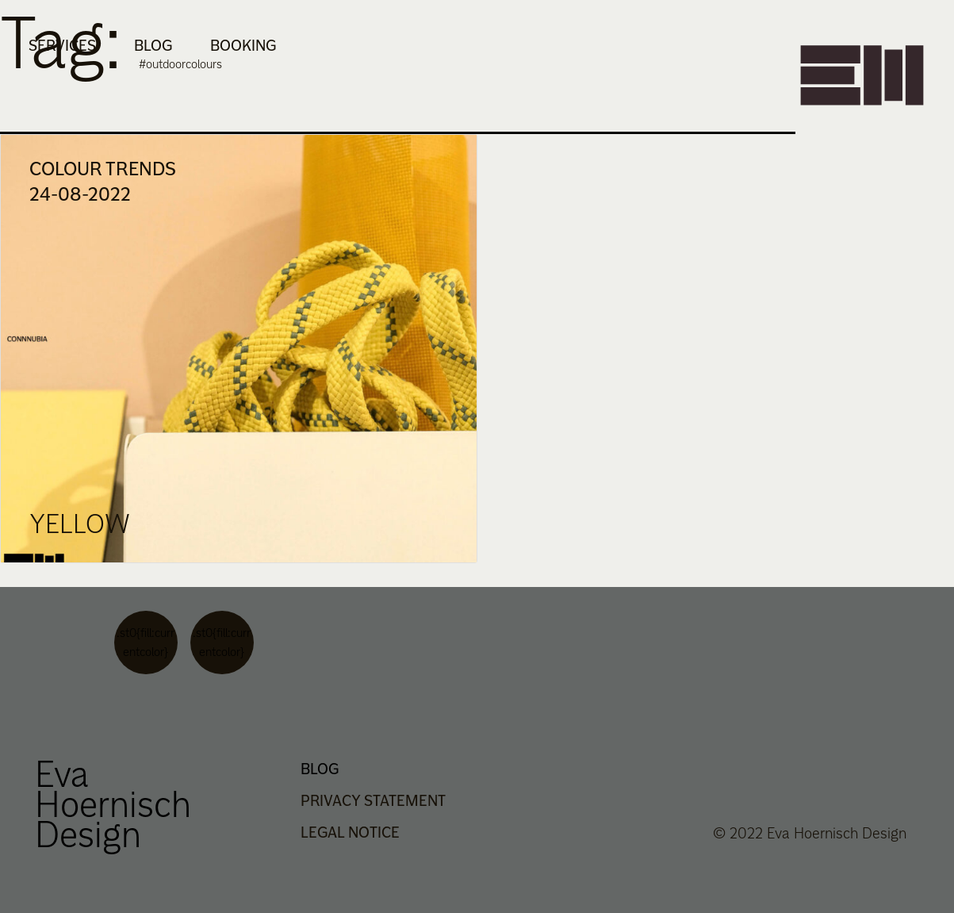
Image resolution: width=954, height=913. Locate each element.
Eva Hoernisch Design (113, 803)
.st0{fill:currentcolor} (145, 642)
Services (62, 46)
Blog (153, 46)
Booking (243, 46)
